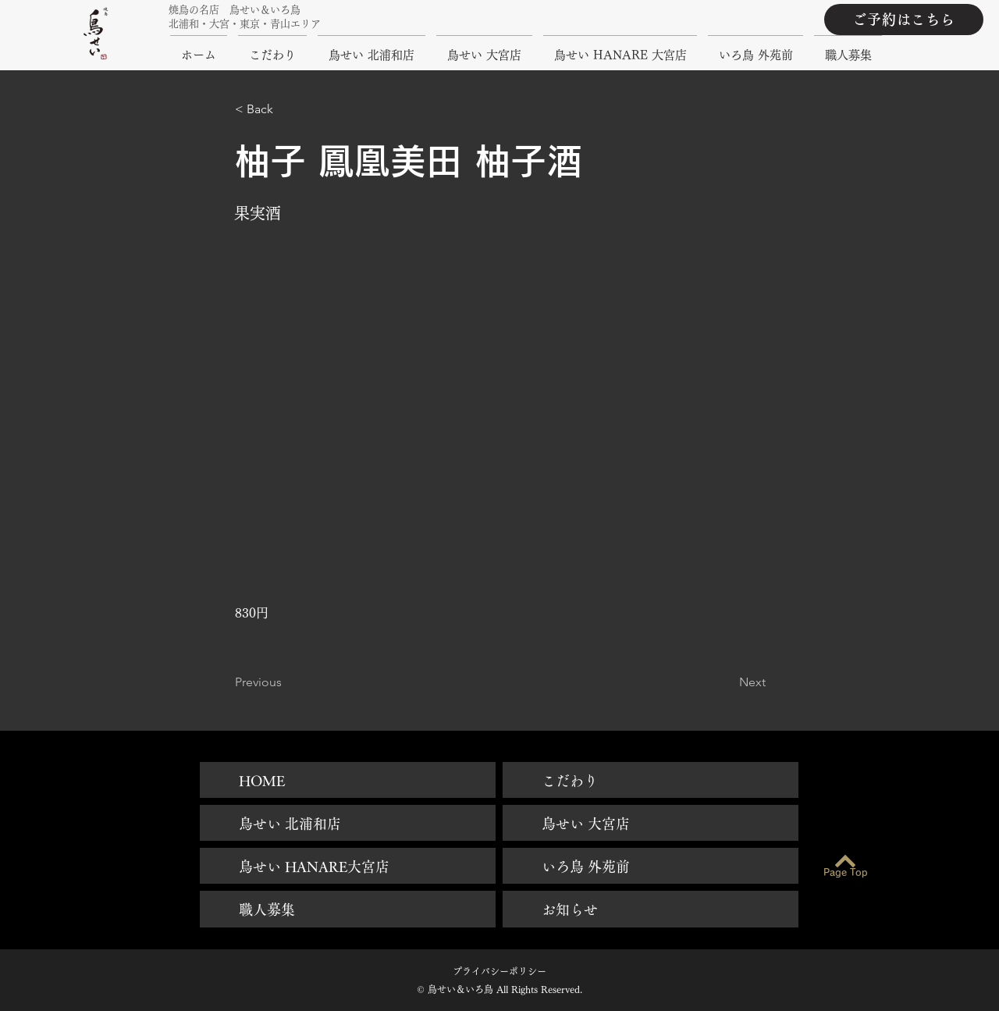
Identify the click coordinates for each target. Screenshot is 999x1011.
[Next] (727, 682)
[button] (286, 109)
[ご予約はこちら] (903, 19)
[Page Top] (845, 873)
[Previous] (286, 682)
